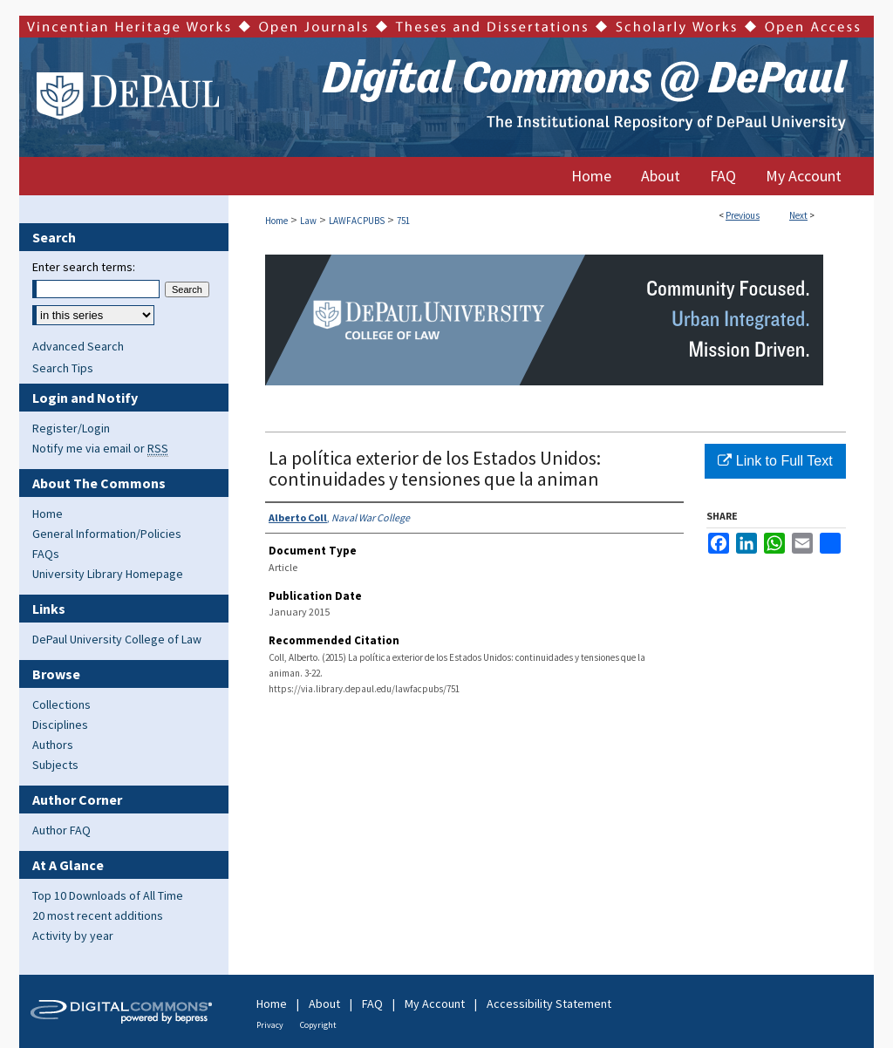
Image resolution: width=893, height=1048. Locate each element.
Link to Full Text (775, 460)
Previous (743, 215)
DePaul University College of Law (116, 639)
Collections (61, 704)
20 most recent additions (97, 915)
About (324, 1003)
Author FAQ (61, 830)
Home (276, 220)
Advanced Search (78, 346)
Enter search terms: (83, 267)
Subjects (55, 764)
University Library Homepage (107, 574)
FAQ (372, 1003)
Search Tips (62, 368)
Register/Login (71, 428)
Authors (52, 744)
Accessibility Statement (549, 1003)
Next (798, 215)
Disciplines (60, 724)
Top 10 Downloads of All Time (107, 895)
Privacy (269, 1025)
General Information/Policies (106, 533)
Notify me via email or (100, 448)
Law (308, 220)
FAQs (45, 553)
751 (403, 220)
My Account (435, 1003)
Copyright (318, 1025)
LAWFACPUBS (357, 220)
